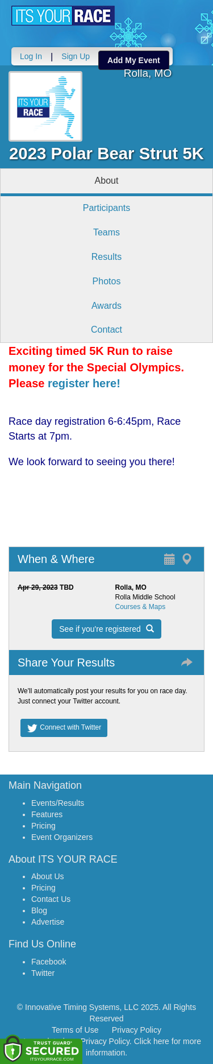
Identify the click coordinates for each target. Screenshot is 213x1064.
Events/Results (57, 803)
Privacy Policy (136, 1029)
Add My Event (133, 60)
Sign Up (75, 56)
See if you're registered (106, 629)
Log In (31, 56)
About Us (47, 876)
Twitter (43, 973)
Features (46, 814)
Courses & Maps (140, 607)
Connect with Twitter (64, 728)
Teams (106, 232)
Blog (39, 910)
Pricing (43, 825)
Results (106, 257)
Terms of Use (75, 1029)
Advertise (47, 921)
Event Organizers (62, 837)
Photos (107, 281)
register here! (84, 383)
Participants (107, 208)
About (107, 180)
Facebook (48, 961)
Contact (106, 329)
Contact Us (50, 899)
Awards (106, 305)
